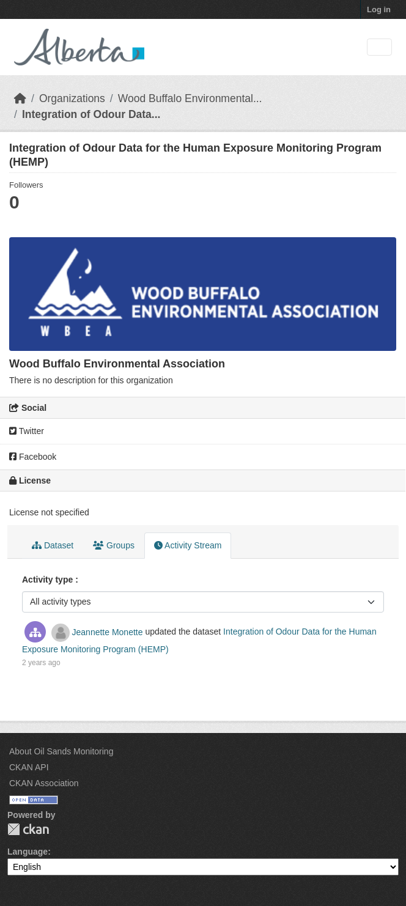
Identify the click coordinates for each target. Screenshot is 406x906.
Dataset (52, 545)
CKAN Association (44, 783)
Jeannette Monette (107, 632)
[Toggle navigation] (379, 47)
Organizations (72, 98)
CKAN (28, 829)
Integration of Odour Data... (91, 114)
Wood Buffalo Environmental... (190, 98)
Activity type (48, 579)
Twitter (26, 431)
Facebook (32, 457)
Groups (114, 545)
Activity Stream (187, 545)
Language (27, 851)
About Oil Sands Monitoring (61, 751)
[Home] (20, 98)
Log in (379, 9)
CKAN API (29, 767)
